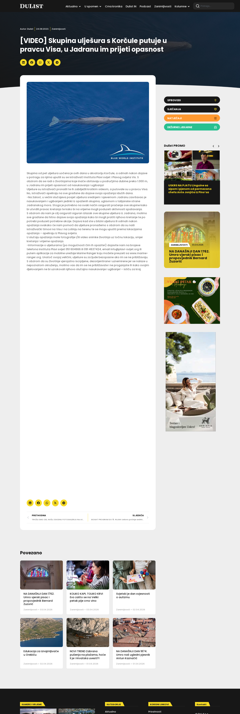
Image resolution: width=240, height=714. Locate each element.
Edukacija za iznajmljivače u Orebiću (41, 653)
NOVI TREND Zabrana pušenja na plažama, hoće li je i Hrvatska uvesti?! (88, 654)
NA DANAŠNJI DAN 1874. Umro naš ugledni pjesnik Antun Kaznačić (133, 654)
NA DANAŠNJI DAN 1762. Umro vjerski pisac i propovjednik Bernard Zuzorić (39, 599)
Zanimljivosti (59, 28)
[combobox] (213, 6)
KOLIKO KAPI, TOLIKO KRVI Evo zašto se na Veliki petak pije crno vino (86, 597)
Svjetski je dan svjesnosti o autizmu (133, 595)
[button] (23, 62)
